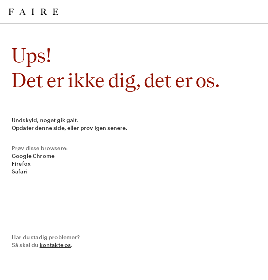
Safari (20, 171)
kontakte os (55, 245)
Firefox (21, 163)
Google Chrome (33, 155)
